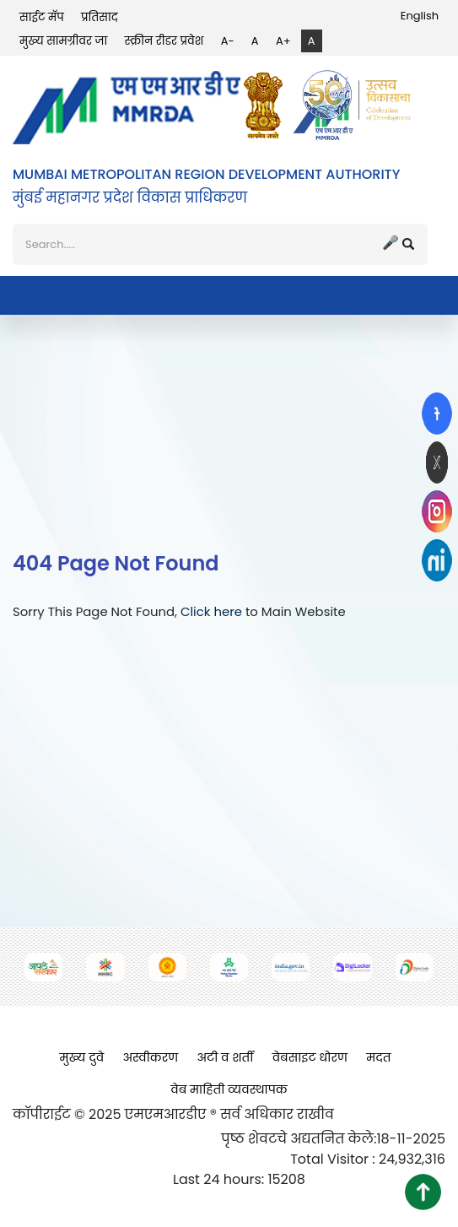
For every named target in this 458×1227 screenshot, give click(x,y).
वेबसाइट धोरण (310, 1057)
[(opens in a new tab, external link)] (437, 413)
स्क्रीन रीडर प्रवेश (164, 41)
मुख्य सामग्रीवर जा (63, 41)
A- (227, 41)
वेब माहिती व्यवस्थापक (229, 1089)
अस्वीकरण (150, 1057)
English (420, 16)
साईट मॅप (41, 17)
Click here (211, 611)
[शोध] (220, 245)
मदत (378, 1057)
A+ (283, 41)
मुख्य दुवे (82, 1057)
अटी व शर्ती (225, 1057)
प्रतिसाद (99, 17)
